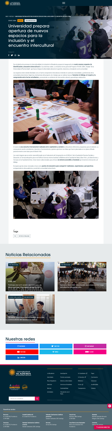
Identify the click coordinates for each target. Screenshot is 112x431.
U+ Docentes (82, 377)
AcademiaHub (94, 384)
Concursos (94, 381)
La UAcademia (50, 373)
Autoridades (50, 377)
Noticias (12, 16)
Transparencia (81, 388)
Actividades (50, 392)
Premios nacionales (65, 377)
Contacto (93, 388)
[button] (109, 406)
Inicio (7, 16)
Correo (80, 384)
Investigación (63, 373)
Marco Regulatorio (51, 381)
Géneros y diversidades (66, 381)
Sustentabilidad (64, 388)
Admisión (49, 384)
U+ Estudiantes (82, 373)
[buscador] (22, 399)
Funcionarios (94, 377)
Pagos (92, 373)
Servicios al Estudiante (66, 384)
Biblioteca (80, 381)
